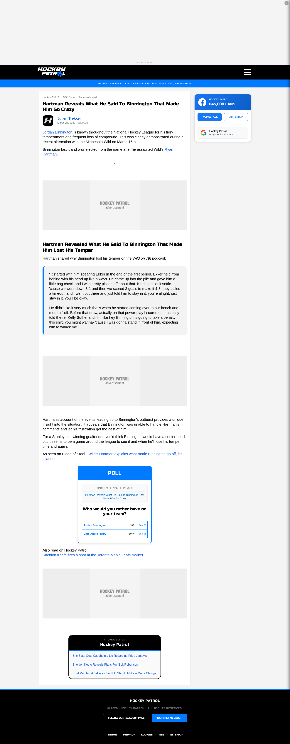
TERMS (112, 734)
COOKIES (147, 734)
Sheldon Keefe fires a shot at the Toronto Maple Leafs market (93, 555)
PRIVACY (129, 734)
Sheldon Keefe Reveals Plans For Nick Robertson (105, 664)
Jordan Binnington (57, 132)
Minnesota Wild (88, 97)
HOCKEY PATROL (145, 701)
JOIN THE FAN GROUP (169, 718)
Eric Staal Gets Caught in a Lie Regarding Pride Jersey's (109, 655)
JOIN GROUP (236, 117)
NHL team (69, 97)
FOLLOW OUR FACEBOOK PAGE (126, 718)
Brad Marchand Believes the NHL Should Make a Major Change (114, 673)
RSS (161, 734)
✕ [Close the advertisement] (287, 3)
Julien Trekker (69, 118)
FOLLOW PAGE (210, 116)
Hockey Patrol (51, 97)
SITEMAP (176, 734)
